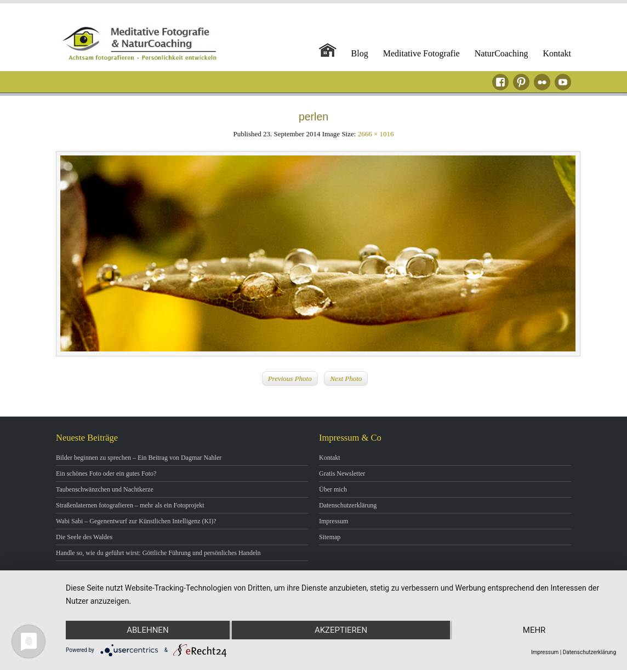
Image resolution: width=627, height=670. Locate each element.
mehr (534, 630)
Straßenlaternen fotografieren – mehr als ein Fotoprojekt (130, 505)
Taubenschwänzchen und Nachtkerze (104, 489)
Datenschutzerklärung (348, 505)
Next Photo (346, 378)
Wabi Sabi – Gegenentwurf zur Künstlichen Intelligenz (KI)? (136, 521)
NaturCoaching (501, 53)
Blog (359, 53)
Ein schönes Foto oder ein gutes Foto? (106, 473)
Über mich (333, 489)
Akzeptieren (341, 630)
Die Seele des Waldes (84, 537)
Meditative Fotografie (421, 53)
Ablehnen (147, 630)
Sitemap (329, 537)
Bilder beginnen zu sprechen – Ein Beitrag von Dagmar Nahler (138, 457)
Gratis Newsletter (342, 473)
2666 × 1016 (376, 134)
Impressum (333, 521)
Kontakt (557, 53)
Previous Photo (290, 378)
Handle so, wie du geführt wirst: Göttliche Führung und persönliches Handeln (158, 553)
